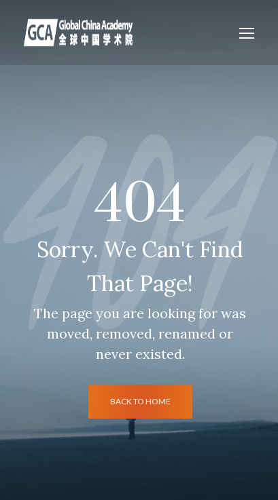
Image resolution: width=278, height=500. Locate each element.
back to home (140, 401)
